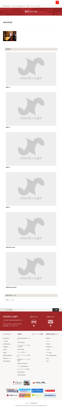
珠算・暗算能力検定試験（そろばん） (23, 339)
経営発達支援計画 (6, 344)
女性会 (47, 361)
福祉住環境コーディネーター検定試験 (23, 360)
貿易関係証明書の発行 (7, 355)
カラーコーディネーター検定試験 (23, 356)
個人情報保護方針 (33, 403)
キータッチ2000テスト (22, 352)
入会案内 (48, 349)
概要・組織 (48, 338)
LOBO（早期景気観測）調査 (51, 355)
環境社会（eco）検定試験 (22, 363)
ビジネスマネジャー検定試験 (23, 369)
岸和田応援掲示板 (6, 361)
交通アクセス (34, 320)
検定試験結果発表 (21, 372)
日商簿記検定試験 (21, 342)
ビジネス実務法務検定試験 (22, 366)
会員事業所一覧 (49, 346)
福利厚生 (5, 352)
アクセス (48, 341)
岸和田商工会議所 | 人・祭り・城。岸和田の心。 (8, 2)
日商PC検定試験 (20, 349)
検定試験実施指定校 (21, 374)
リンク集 (26, 403)
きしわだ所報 (9, 309)
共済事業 (5, 349)
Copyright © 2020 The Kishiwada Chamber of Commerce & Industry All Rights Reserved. (31, 405)
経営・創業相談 (6, 338)
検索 (55, 309)
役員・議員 (48, 344)
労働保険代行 (6, 346)
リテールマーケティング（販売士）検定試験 (23, 346)
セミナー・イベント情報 (37, 334)
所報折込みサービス (7, 358)
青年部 (47, 358)
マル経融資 (5, 341)
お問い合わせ (50, 320)
